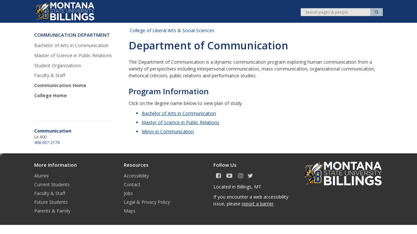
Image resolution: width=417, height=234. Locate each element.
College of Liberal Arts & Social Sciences (172, 30)
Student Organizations (57, 65)
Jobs (128, 193)
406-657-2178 (47, 142)
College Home (50, 95)
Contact (132, 184)
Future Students (51, 202)
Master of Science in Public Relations (73, 55)
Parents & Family (52, 211)
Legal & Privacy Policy (147, 202)
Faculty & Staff (49, 75)
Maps (130, 211)
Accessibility (136, 176)
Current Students (52, 184)
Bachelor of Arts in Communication (71, 45)
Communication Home (60, 85)
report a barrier (258, 204)
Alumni (41, 176)
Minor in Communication (168, 131)
